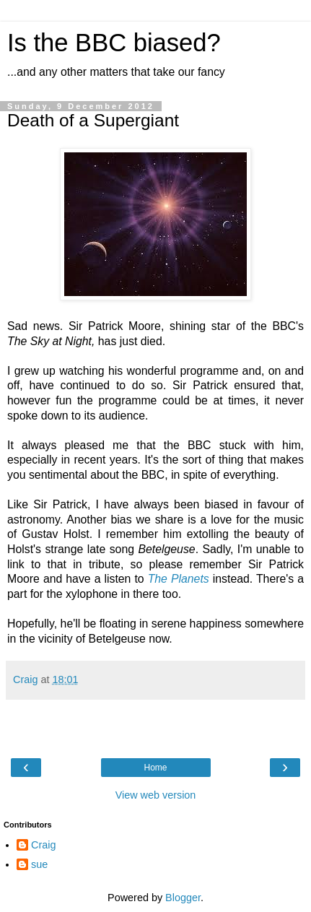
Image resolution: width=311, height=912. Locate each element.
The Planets (178, 579)
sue (39, 864)
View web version (155, 795)
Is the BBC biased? (114, 42)
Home (155, 768)
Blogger (183, 897)
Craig (43, 845)
